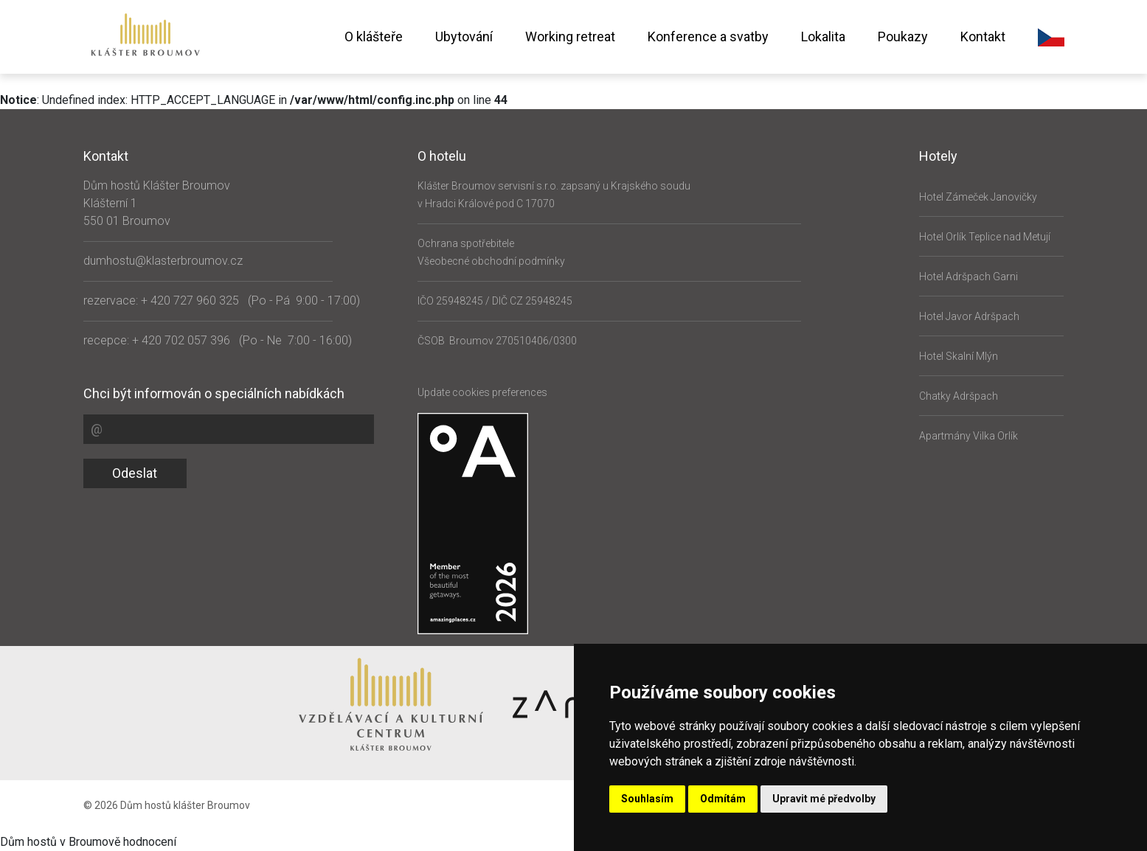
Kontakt (982, 36)
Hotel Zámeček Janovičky (978, 197)
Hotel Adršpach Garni (968, 276)
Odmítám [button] (723, 799)
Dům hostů (28, 842)
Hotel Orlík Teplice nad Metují (984, 237)
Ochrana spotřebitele (465, 243)
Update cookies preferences (482, 392)
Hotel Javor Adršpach (969, 316)
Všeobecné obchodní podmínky (491, 261)
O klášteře (373, 36)
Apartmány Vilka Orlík (968, 436)
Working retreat (570, 36)
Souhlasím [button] (647, 799)
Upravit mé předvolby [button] (824, 799)
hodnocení (149, 842)
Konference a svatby (708, 36)
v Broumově (90, 842)
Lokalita (823, 36)
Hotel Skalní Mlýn (958, 356)
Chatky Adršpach (958, 396)
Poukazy (903, 36)
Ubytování (464, 36)
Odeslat (134, 473)
